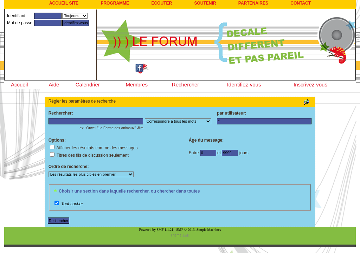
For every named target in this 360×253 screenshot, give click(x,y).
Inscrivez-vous (310, 84)
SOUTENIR (205, 3)
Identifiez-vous (244, 84)
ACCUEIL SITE (63, 3)
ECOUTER (161, 3)
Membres (137, 84)
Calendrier (88, 84)
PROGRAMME (115, 3)
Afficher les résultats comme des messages (94, 147)
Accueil (19, 84)
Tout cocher (72, 203)
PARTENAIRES (253, 3)
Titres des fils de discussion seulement (89, 155)
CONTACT (300, 3)
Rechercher (185, 84)
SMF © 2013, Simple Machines (198, 230)
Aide (54, 84)
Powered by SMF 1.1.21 (156, 230)
